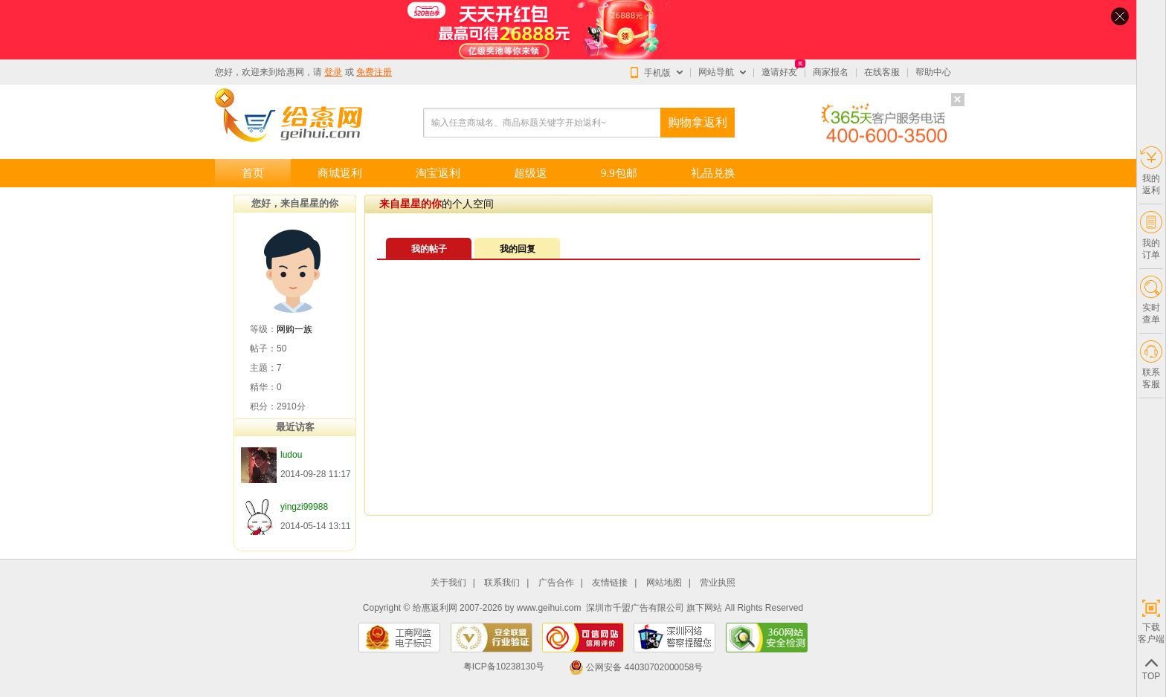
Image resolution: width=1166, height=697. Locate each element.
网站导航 (716, 72)
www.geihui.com (549, 608)
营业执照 (717, 583)
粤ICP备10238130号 (503, 667)
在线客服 (882, 72)
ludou (291, 455)
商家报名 (830, 72)
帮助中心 (933, 72)
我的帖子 (429, 249)
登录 (333, 72)
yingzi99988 (304, 507)
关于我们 (448, 583)
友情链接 (610, 583)
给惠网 (290, 72)
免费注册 (374, 72)
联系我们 (502, 583)
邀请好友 (779, 72)
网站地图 (664, 583)
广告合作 (556, 583)
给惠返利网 (435, 608)
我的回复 (517, 249)
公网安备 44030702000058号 (636, 667)
